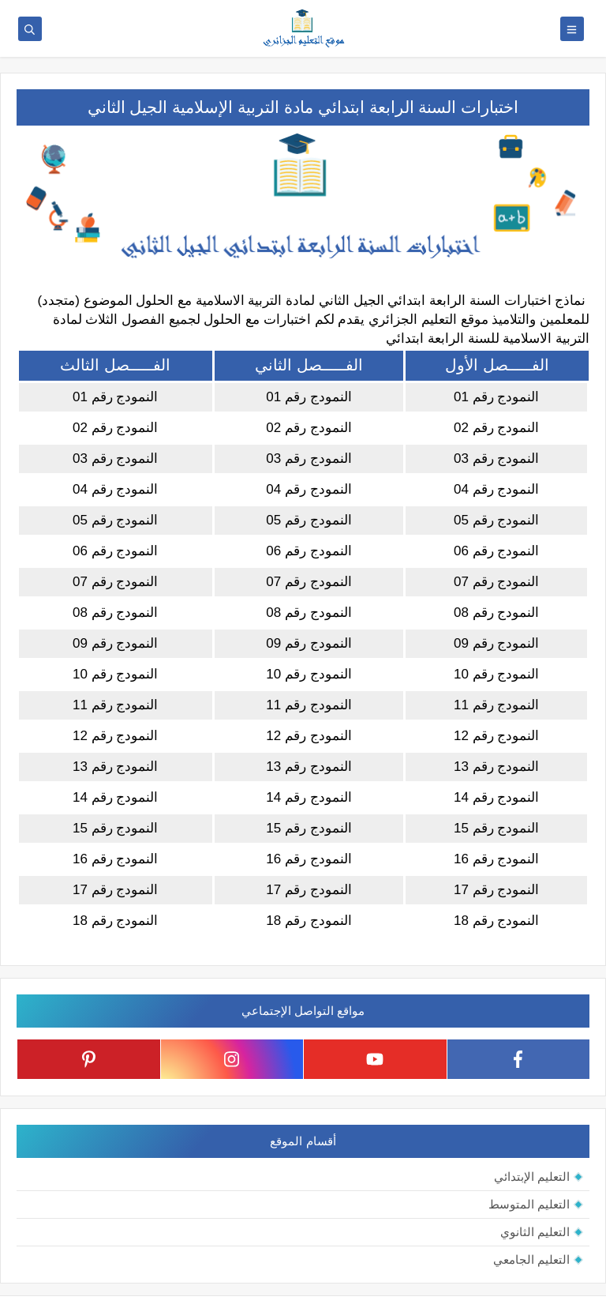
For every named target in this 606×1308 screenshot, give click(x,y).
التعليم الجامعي (531, 1259)
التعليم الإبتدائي (532, 1176)
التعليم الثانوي (535, 1231)
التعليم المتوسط (529, 1204)
